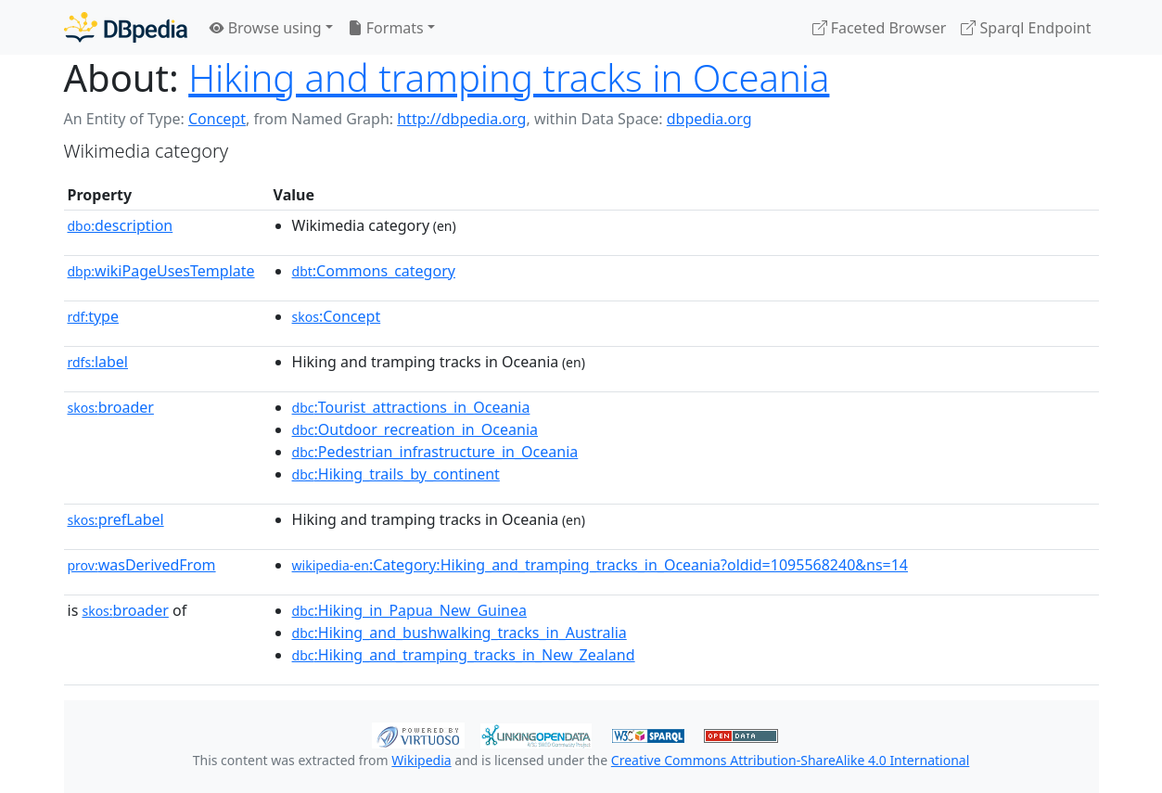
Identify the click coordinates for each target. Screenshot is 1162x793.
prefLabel (116, 519)
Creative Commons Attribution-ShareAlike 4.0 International (790, 760)
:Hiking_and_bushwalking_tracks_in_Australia (459, 632)
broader (111, 407)
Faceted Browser (879, 28)
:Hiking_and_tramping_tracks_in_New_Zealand (463, 655)
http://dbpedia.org (461, 119)
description (120, 225)
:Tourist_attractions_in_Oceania (411, 407)
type (94, 316)
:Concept (336, 316)
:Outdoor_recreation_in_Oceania (415, 429)
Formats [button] (386, 28)
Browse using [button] (266, 28)
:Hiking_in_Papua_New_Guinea (409, 610)
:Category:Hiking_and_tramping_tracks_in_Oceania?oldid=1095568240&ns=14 (600, 565)
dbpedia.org (709, 119)
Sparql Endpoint (1026, 28)
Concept (217, 119)
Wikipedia (421, 760)
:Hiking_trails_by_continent (396, 474)
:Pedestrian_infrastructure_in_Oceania (435, 451)
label (98, 362)
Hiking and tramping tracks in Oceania (508, 77)
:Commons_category (373, 271)
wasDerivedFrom (142, 565)
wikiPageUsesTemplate (161, 271)
